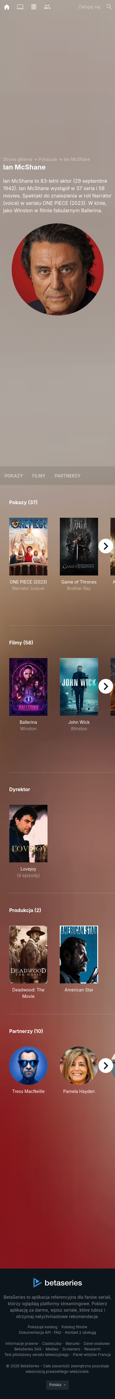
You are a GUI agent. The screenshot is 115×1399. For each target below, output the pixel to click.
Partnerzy (68, 475)
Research (92, 1349)
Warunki (72, 1343)
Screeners (71, 1349)
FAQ (57, 1332)
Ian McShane (77, 159)
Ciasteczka (51, 1343)
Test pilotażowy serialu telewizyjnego (36, 1354)
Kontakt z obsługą (80, 1332)
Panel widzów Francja (92, 1354)
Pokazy (14, 475)
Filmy (38, 475)
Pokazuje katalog (42, 1327)
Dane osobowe (97, 1343)
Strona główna (17, 159)
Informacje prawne (22, 1343)
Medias (52, 1349)
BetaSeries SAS (27, 1349)
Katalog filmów (74, 1327)
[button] (28, 1073)
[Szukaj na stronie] (109, 7)
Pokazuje (48, 159)
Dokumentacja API (35, 1332)
